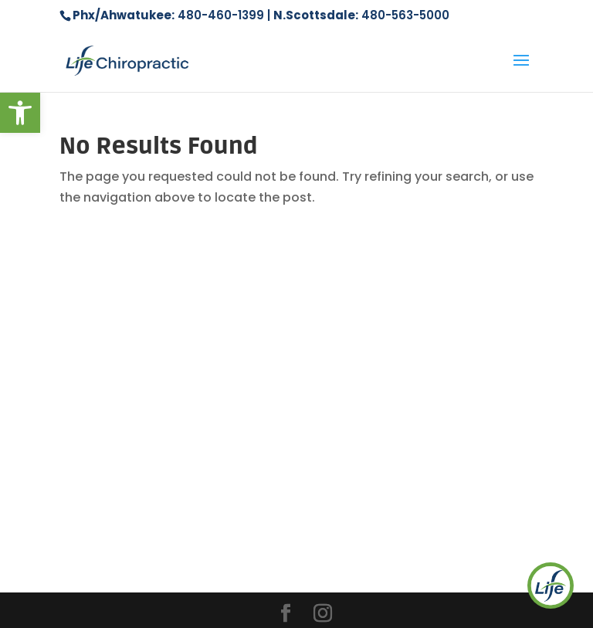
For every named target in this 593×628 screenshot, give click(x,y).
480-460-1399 (221, 15)
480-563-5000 (405, 15)
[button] (20, 113)
